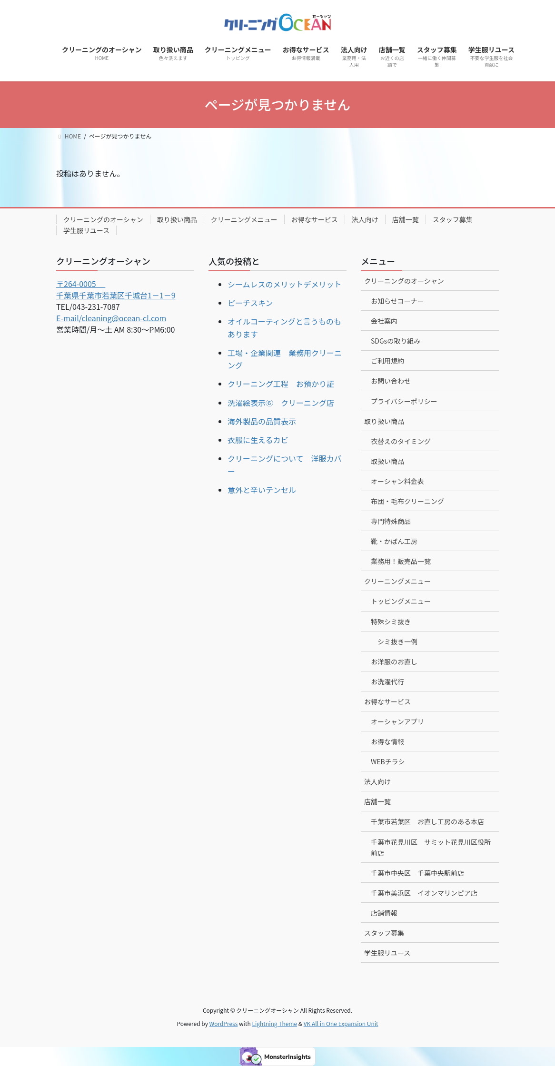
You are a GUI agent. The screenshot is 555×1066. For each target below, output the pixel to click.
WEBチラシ (388, 761)
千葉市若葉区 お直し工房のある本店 (427, 821)
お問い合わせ (391, 380)
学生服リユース (86, 230)
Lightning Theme (274, 1023)
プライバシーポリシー (404, 401)
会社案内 (384, 321)
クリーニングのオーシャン (103, 219)
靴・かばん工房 (394, 541)
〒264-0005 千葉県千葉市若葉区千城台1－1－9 (116, 289)
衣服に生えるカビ (258, 439)
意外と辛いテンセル (262, 489)
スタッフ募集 (453, 219)
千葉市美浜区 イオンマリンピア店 (424, 893)
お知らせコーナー (397, 301)
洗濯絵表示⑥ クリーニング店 (281, 402)
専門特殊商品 (391, 521)
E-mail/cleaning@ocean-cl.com (111, 318)
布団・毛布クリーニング (407, 501)
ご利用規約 (387, 360)
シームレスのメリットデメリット (285, 284)
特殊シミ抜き (391, 621)
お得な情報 (387, 741)
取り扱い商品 (177, 219)
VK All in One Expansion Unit (341, 1023)
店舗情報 (384, 913)
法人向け (365, 219)
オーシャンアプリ (397, 721)
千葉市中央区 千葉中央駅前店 (417, 873)
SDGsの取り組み (395, 340)
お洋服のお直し (394, 661)
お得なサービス (314, 219)
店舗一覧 (405, 219)
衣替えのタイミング (401, 441)
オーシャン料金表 (397, 481)
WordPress (223, 1023)
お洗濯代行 (387, 681)
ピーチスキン (250, 302)
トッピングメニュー (401, 601)
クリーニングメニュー (244, 219)
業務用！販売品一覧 (401, 561)
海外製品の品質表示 (262, 421)
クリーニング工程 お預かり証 (281, 383)
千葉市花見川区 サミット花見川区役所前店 (431, 847)
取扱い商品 (387, 461)
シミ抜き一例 (397, 641)
